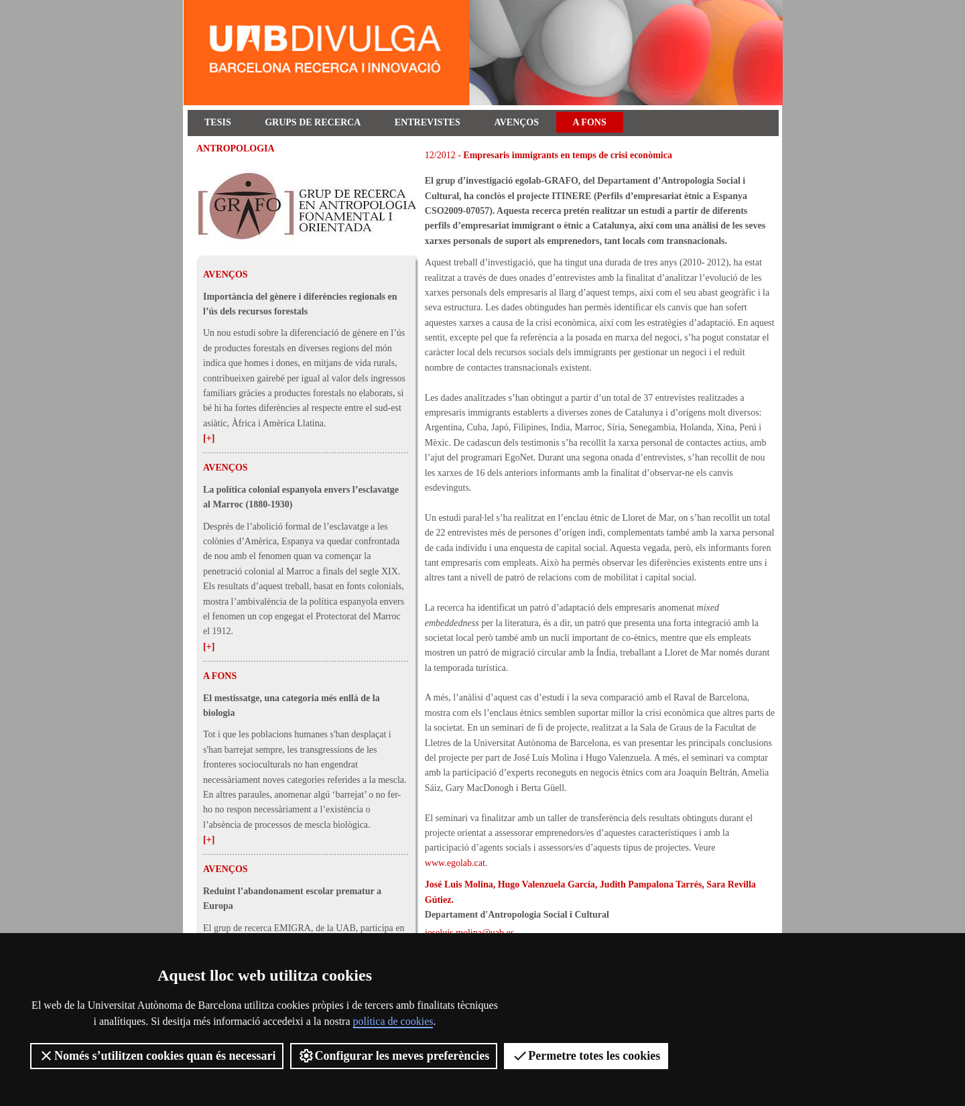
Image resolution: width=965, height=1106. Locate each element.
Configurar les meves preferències (393, 1056)
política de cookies (393, 1021)
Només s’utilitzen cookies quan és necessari (156, 1056)
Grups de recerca (313, 122)
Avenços (516, 122)
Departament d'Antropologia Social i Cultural (517, 915)
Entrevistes (427, 122)
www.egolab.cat (455, 863)
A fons (589, 122)
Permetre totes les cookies (586, 1056)
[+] (208, 438)
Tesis (217, 122)
